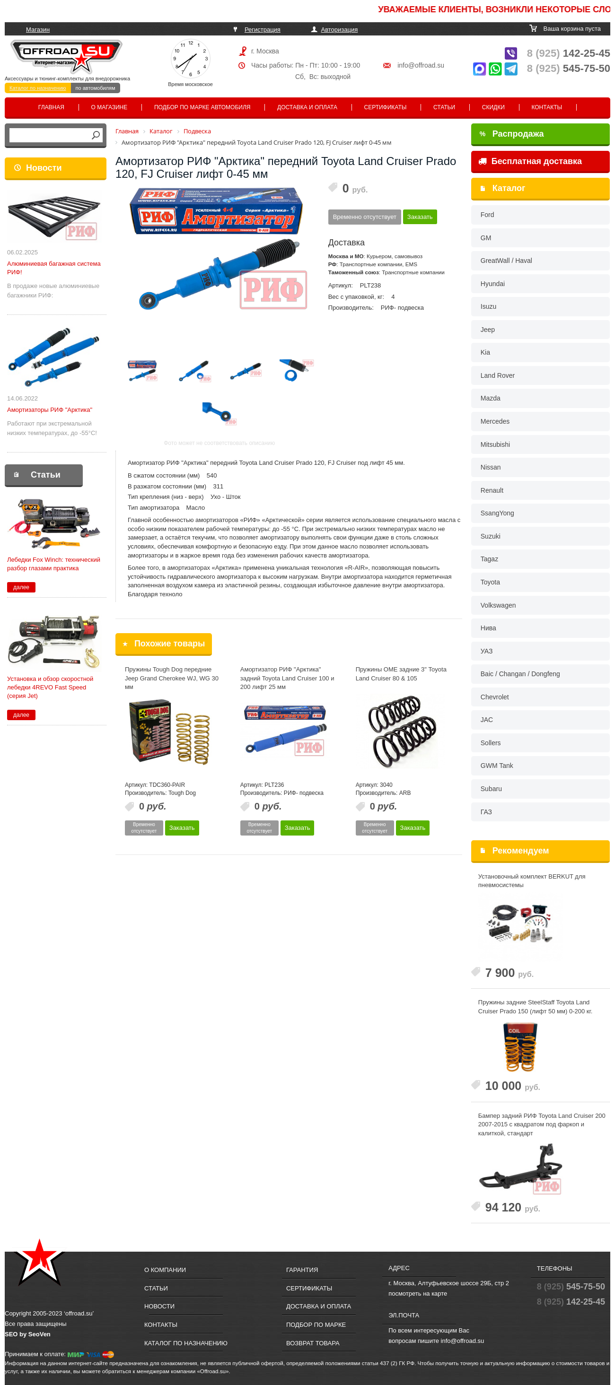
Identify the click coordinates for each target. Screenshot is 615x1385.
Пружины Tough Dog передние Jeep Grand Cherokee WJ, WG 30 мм (172, 678)
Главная (51, 107)
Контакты (546, 107)
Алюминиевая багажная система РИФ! (54, 268)
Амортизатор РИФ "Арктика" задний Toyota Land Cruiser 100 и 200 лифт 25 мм (287, 678)
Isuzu (488, 306)
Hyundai (493, 283)
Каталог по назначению (37, 88)
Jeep (488, 329)
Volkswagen (498, 605)
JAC (487, 719)
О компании (165, 1269)
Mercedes (495, 421)
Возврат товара (313, 1343)
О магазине (109, 107)
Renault (492, 490)
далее (21, 587)
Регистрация (263, 29)
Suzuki (491, 536)
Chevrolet (495, 697)
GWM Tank (497, 765)
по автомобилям (95, 88)
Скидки (493, 107)
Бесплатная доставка (530, 161)
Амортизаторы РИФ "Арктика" (49, 409)
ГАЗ (486, 812)
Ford (487, 214)
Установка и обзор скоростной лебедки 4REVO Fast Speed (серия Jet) (50, 687)
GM (486, 238)
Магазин (38, 29)
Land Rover (498, 375)
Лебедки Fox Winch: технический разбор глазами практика (53, 564)
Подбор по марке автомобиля (202, 107)
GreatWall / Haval (506, 260)
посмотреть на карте (417, 1293)
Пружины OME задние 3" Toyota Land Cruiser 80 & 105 (401, 674)
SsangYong (497, 513)
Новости (44, 168)
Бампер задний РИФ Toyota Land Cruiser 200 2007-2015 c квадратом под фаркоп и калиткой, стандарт (542, 1124)
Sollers (491, 743)
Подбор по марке (316, 1324)
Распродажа (512, 134)
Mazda (491, 398)
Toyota (490, 582)
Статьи (444, 107)
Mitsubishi (495, 444)
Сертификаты (385, 107)
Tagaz (489, 559)
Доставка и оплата (307, 107)
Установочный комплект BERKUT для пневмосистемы (532, 881)
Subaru (491, 789)
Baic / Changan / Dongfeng (520, 674)
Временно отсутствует (364, 216)
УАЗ (487, 651)
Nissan (491, 467)
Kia (485, 352)
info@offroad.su (420, 65)
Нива (488, 628)
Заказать (420, 216)
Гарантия (302, 1269)
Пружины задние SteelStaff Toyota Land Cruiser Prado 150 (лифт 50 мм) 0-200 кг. (535, 1007)
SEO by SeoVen (28, 1334)
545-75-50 (568, 68)
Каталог (509, 188)
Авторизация (339, 29)
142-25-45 (568, 53)
